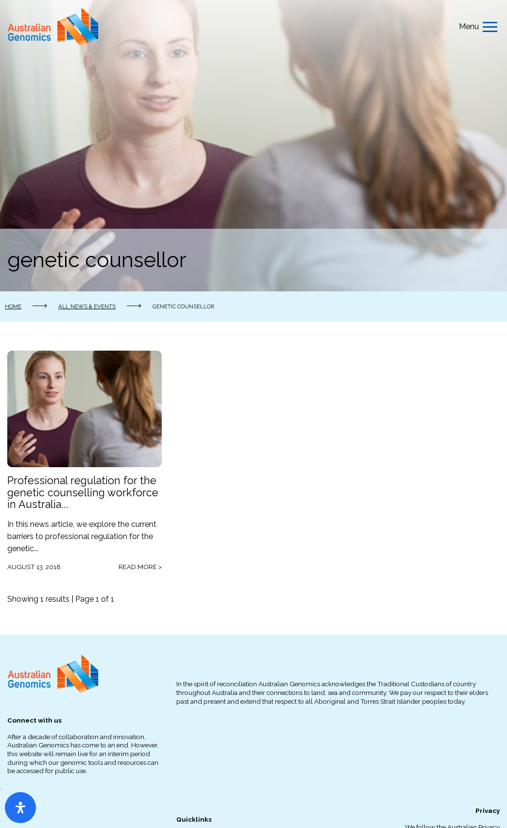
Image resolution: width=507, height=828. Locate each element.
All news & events (87, 306)
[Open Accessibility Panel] (20, 807)
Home (13, 306)
